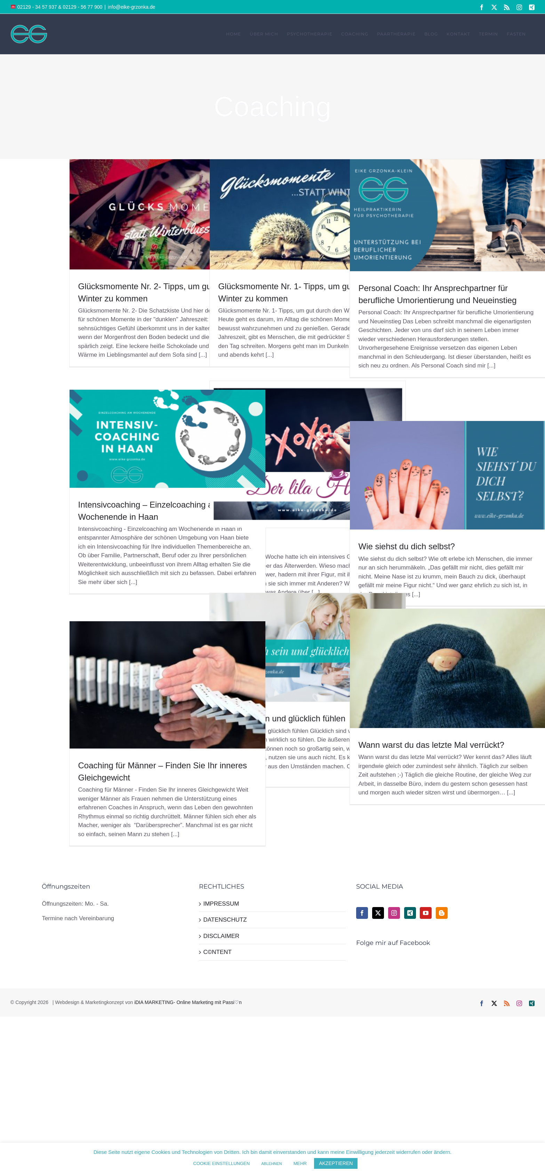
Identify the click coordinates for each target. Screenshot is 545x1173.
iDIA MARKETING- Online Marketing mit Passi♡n (188, 1002)
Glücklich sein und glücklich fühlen (282, 718)
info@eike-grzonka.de (131, 7)
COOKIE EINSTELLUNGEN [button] (221, 1163)
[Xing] (410, 913)
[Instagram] (394, 913)
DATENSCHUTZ (225, 919)
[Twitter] (378, 913)
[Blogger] (442, 913)
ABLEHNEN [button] (271, 1164)
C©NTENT (217, 952)
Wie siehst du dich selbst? (407, 546)
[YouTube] (426, 913)
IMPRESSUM (221, 903)
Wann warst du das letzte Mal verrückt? (431, 745)
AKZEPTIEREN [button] (336, 1163)
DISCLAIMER (221, 936)
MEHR (300, 1163)
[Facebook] (362, 913)
